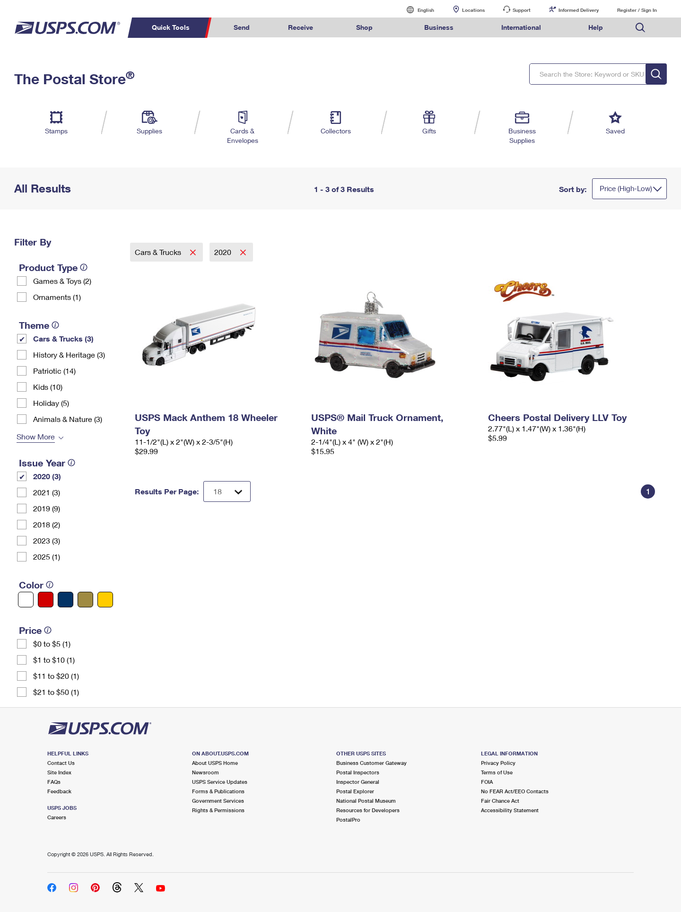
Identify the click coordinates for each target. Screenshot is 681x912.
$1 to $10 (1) (54, 659)
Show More (36, 436)
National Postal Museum (366, 801)
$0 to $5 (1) (51, 643)
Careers (56, 817)
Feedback (59, 791)
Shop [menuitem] (364, 27)
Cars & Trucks (159, 251)
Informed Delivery (579, 10)
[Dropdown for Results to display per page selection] (227, 491)
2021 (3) (46, 492)
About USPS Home (215, 763)
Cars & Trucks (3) (63, 338)
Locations (473, 10)
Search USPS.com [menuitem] (640, 28)
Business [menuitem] (439, 27)
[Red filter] (45, 599)
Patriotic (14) (54, 370)
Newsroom (205, 772)
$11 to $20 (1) (56, 675)
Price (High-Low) (626, 188)
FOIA (487, 782)
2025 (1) (46, 556)
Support (522, 10)
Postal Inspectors (357, 772)
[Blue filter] (65, 599)
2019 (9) (46, 508)
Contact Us (61, 763)
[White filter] (26, 599)
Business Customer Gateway (371, 763)
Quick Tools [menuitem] (171, 27)
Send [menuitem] (242, 27)
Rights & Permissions (218, 810)
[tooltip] (83, 267)
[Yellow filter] (105, 599)
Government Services (218, 801)
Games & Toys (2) (62, 280)
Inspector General (357, 782)
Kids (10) (47, 386)
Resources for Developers (368, 810)
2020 (223, 251)
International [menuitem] (521, 27)
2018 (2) (46, 524)
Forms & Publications (218, 791)
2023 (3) (46, 540)
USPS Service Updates (219, 782)
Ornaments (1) (57, 296)
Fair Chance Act (500, 801)
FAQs (54, 782)
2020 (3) (47, 476)
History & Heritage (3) (69, 354)
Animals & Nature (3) (67, 418)
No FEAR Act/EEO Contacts (515, 791)
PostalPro (348, 819)
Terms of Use (497, 772)
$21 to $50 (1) (56, 691)
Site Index (59, 772)
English (416, 9)
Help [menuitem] (595, 27)
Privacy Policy (498, 763)
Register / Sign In (637, 10)
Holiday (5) (51, 402)
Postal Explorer (355, 791)
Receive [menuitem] (300, 27)
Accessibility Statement (510, 810)
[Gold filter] (85, 599)
